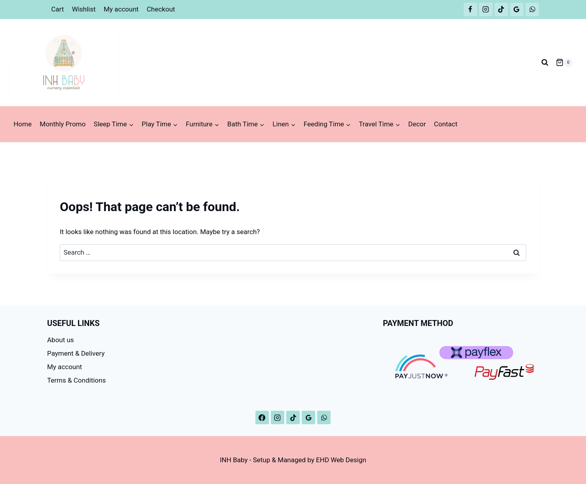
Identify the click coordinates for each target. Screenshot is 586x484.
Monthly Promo (63, 124)
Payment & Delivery (76, 353)
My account (121, 9)
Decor (417, 124)
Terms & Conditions (76, 380)
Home (22, 124)
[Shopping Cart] (564, 62)
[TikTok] (501, 9)
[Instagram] (486, 9)
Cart (57, 9)
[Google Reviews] (516, 9)
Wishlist (84, 9)
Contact (445, 124)
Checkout (161, 9)
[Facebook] (470, 9)
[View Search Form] (545, 62)
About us (60, 340)
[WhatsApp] (532, 9)
